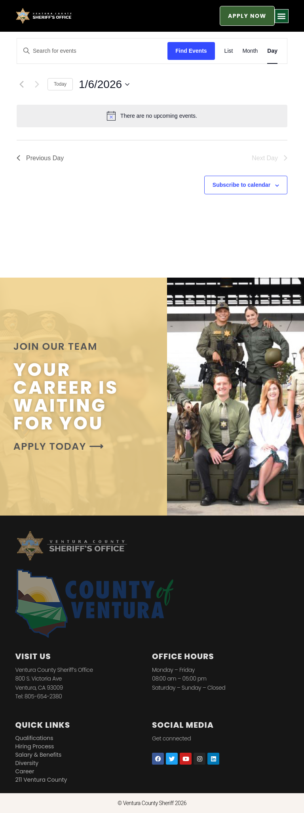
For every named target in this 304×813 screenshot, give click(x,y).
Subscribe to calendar (241, 185)
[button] (282, 16)
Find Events (191, 51)
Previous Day (40, 158)
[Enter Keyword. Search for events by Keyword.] (92, 50)
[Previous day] (21, 84)
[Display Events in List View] (228, 50)
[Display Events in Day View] (272, 50)
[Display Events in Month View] (250, 50)
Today (60, 84)
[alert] (152, 116)
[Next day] (37, 84)
